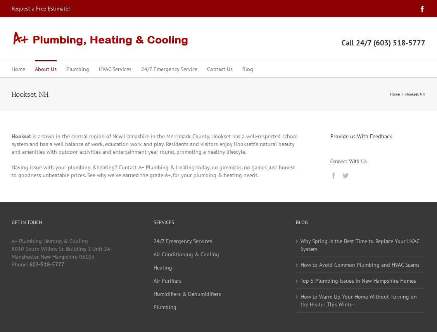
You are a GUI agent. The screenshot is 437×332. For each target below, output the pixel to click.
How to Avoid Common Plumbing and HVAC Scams (360, 264)
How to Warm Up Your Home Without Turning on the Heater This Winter (359, 300)
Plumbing (165, 307)
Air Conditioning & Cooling (186, 254)
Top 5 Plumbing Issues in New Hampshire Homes (358, 280)
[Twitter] (345, 175)
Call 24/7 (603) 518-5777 (383, 42)
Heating (163, 267)
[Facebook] (333, 175)
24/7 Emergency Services (183, 241)
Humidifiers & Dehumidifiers (187, 293)
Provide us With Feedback (361, 136)
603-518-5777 (46, 264)
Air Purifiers (167, 280)
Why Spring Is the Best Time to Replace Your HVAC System (360, 245)
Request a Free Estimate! (41, 8)
